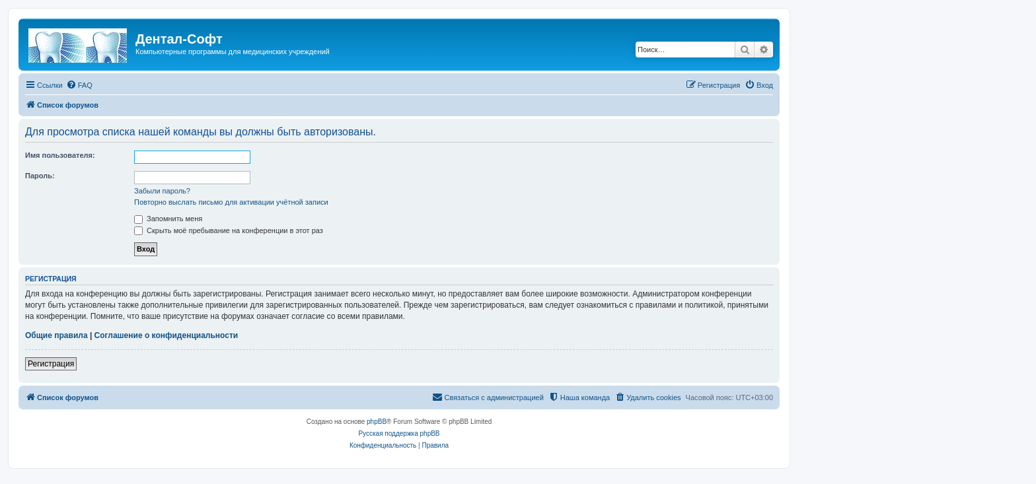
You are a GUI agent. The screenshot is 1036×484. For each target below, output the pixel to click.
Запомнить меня (168, 219)
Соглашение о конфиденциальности (166, 335)
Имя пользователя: (60, 155)
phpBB (377, 421)
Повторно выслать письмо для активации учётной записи (231, 202)
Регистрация (51, 363)
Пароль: (40, 176)
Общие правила (56, 335)
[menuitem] (79, 85)
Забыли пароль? (162, 191)
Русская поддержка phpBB (398, 433)
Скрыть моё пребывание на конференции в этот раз (228, 230)
